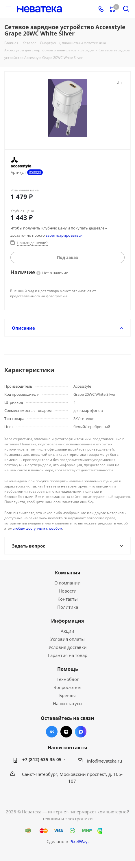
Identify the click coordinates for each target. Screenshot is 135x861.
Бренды (67, 695)
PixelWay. (79, 841)
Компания (67, 572)
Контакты (68, 599)
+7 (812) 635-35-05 (42, 759)
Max (80, 731)
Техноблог (68, 679)
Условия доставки (68, 647)
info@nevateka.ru (104, 761)
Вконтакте (52, 731)
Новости (68, 591)
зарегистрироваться (64, 235)
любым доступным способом (37, 528)
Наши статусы (67, 703)
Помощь (67, 669)
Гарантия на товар (67, 655)
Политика (67, 607)
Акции (67, 631)
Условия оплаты (67, 639)
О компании (67, 583)
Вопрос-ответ (67, 687)
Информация (67, 621)
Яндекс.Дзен (66, 731)
